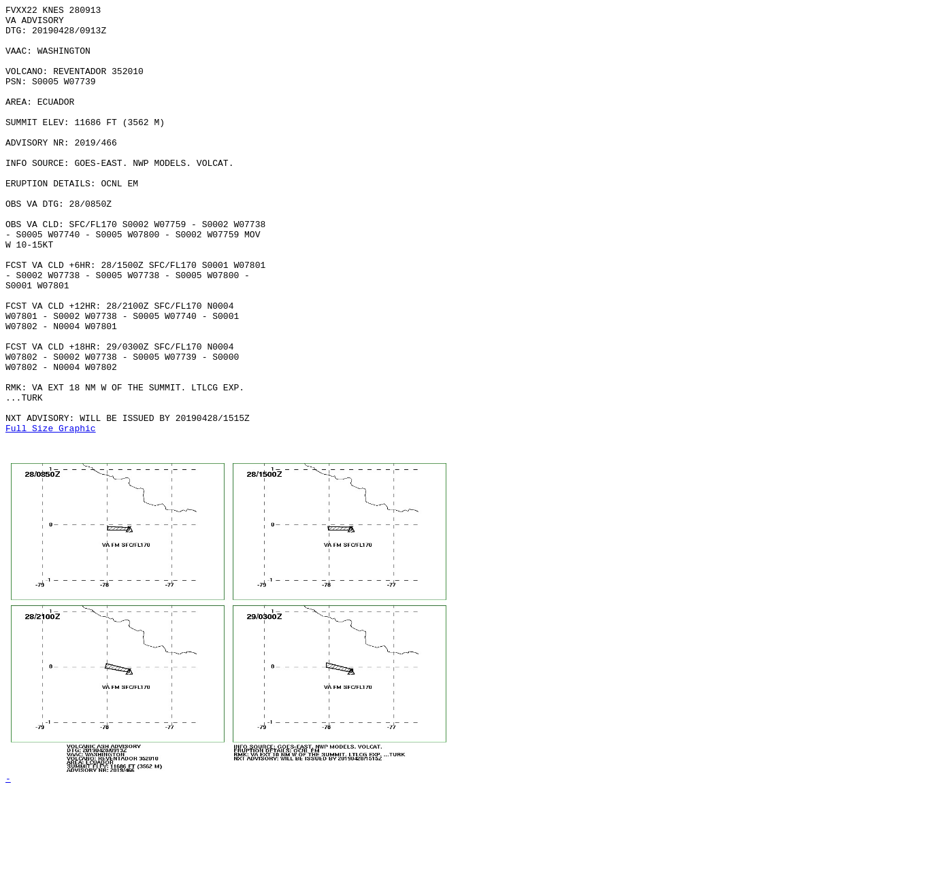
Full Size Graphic (50, 513)
